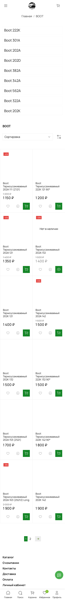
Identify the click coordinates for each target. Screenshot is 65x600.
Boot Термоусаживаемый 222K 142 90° (47, 436)
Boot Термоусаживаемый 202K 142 (47, 497)
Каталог (8, 557)
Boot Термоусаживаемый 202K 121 (15, 313)
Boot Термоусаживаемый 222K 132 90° (47, 376)
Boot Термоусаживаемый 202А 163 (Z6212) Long (16, 497)
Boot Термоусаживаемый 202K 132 (15, 376)
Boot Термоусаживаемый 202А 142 (47, 313)
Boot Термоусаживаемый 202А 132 (47, 249)
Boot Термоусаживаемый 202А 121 (15, 249)
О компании (11, 563)
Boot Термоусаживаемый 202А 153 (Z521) (15, 436)
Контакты (9, 568)
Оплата (8, 579)
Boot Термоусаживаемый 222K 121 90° (47, 186)
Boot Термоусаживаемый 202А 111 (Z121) (15, 186)
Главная (26, 16)
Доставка (9, 574)
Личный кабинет (14, 585)
